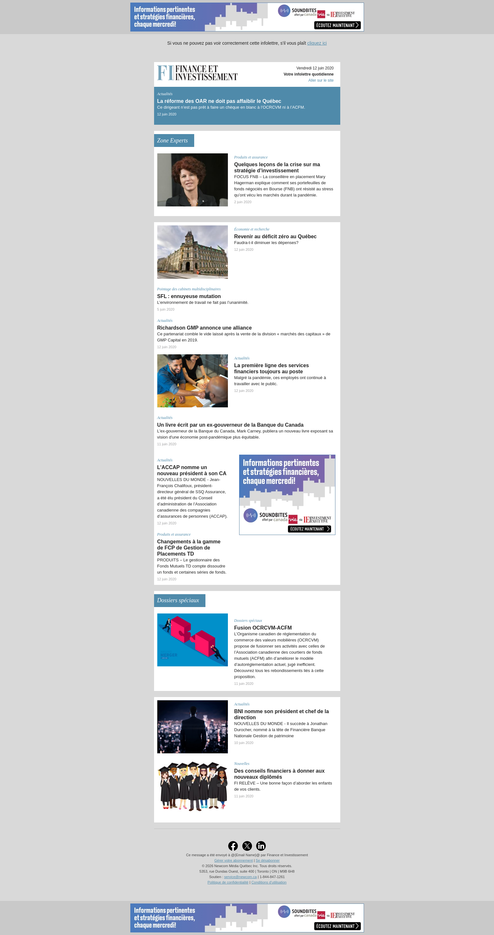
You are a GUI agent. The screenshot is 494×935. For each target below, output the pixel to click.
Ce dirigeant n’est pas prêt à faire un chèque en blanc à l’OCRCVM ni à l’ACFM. (231, 107)
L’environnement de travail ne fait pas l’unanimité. (203, 302)
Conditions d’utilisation (268, 882)
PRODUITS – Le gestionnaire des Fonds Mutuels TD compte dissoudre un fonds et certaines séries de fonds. (192, 566)
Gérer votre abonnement (233, 860)
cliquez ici (317, 43)
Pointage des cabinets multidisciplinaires (189, 289)
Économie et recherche (252, 229)
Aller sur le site (321, 80)
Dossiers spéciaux (248, 620)
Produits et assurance (251, 157)
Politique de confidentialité (227, 882)
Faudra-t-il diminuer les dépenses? (266, 242)
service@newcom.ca (240, 877)
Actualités (165, 94)
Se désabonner (268, 860)
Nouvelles (241, 763)
